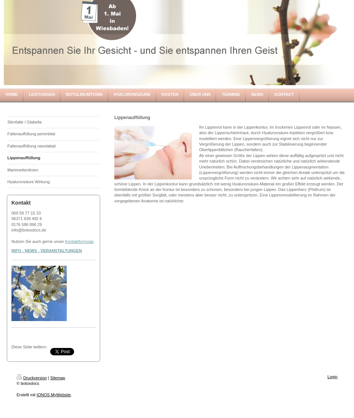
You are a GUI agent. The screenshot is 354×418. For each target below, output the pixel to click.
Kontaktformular (79, 241)
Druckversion (32, 378)
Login (332, 377)
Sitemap (57, 378)
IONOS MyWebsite (54, 395)
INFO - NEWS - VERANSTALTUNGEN (46, 250)
